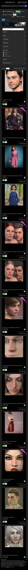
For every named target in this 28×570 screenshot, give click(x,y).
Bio (15, 14)
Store (14, 13)
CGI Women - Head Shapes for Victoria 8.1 (11, 327)
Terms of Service (16, 565)
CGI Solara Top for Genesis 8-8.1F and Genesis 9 (12, 213)
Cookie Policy (3, 567)
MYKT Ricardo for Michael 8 (8, 517)
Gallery (19, 13)
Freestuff (5, 14)
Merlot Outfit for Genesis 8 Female (9, 441)
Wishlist (10, 14)
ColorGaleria (6, 102)
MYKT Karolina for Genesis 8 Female (10, 555)
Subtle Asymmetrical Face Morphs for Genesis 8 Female (13, 403)
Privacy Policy (12, 567)
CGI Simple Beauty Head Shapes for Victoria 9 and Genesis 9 (15, 289)
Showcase (8, 19)
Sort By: (20, 68)
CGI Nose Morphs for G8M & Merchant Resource (12, 365)
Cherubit (5, 443)
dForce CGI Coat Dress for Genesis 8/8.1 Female (12, 175)
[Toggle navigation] (2, 2)
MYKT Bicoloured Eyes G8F (8, 479)
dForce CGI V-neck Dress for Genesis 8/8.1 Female (12, 137)
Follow (18, 11)
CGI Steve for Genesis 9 (7, 99)
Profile (22, 11)
